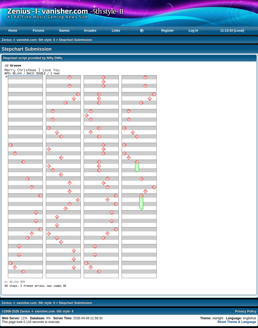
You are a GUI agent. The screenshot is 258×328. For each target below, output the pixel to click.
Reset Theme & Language (236, 322)
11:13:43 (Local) (232, 30)
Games (64, 30)
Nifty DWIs (54, 58)
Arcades (90, 30)
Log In (193, 30)
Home (12, 30)
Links (116, 30)
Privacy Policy (245, 311)
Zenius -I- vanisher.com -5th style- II (28, 40)
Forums (38, 30)
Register (167, 30)
